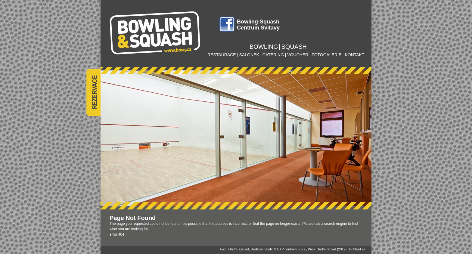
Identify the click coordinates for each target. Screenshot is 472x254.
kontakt (354, 55)
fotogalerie (326, 55)
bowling (264, 47)
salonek (249, 55)
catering (273, 55)
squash (293, 47)
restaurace (221, 55)
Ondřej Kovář (326, 249)
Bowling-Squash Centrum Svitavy (258, 25)
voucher (297, 55)
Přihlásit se (357, 249)
